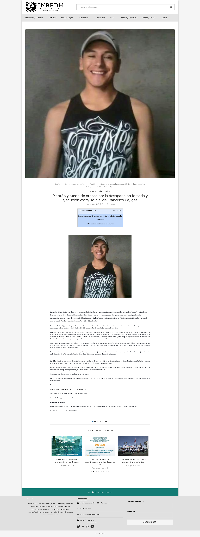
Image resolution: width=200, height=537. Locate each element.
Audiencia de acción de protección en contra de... (67, 461)
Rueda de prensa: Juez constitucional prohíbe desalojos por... (100, 462)
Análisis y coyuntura (129, 18)
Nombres (131, 511)
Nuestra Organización (34, 18)
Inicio (57, 184)
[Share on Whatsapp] (103, 421)
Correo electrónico (135, 502)
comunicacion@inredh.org (90, 515)
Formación (100, 18)
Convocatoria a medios (74, 184)
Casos (112, 18)
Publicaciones (84, 18)
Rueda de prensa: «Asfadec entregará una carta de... (133, 461)
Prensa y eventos (149, 18)
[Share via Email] (106, 421)
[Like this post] (95, 421)
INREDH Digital (67, 18)
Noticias (52, 18)
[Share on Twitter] (100, 421)
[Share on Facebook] (97, 421)
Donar (164, 18)
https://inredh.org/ (87, 520)
